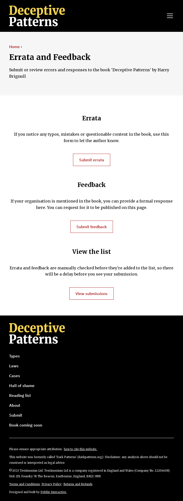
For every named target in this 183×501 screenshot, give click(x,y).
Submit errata (91, 159)
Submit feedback (91, 226)
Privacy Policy (51, 484)
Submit (15, 415)
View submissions (91, 293)
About (14, 405)
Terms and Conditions (24, 484)
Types (14, 355)
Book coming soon (25, 425)
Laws (13, 365)
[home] (38, 16)
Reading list (20, 395)
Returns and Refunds (77, 484)
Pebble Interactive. (53, 492)
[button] (169, 16)
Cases (14, 375)
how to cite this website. (80, 449)
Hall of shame (22, 385)
